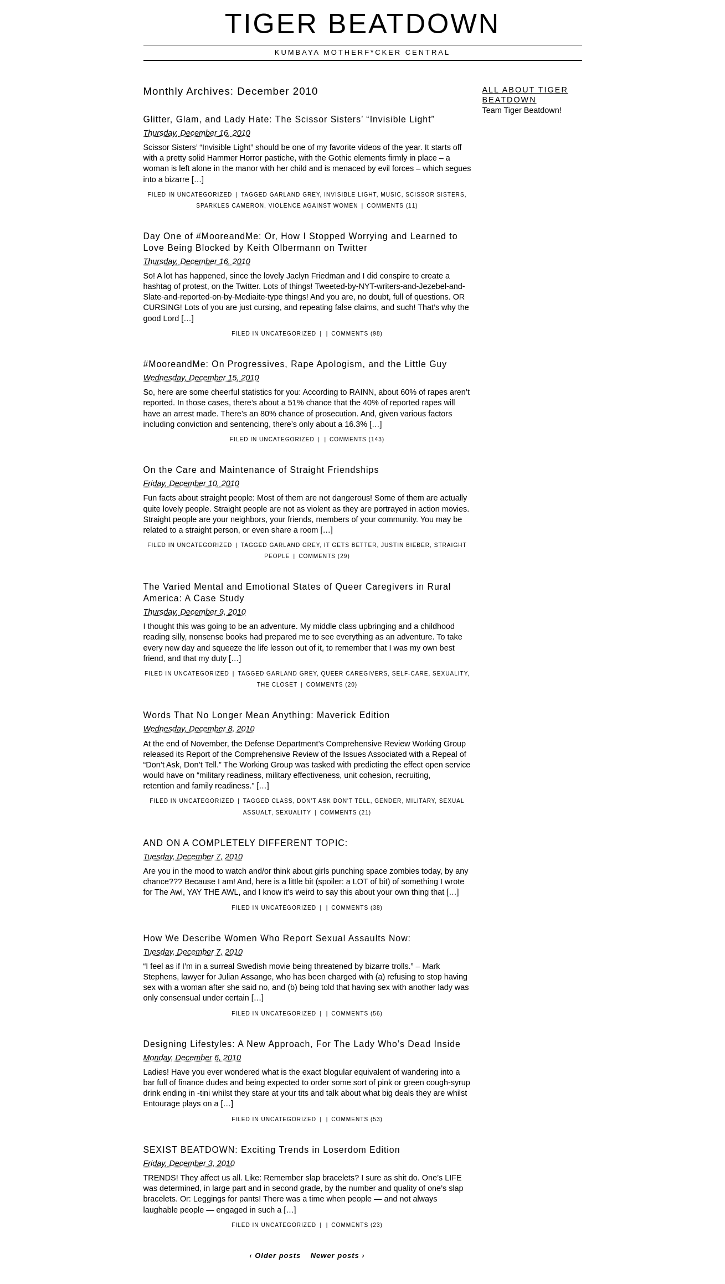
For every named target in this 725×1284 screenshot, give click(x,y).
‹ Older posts (275, 1255)
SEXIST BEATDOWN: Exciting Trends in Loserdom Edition (271, 1149)
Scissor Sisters (434, 195)
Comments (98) (357, 334)
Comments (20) (332, 685)
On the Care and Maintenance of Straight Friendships (261, 470)
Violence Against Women (313, 206)
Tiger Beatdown (362, 23)
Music (391, 195)
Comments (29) (324, 556)
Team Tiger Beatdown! (522, 110)
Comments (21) (346, 812)
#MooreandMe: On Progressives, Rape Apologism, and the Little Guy (295, 364)
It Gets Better (350, 545)
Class (281, 801)
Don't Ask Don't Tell (334, 801)
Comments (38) (357, 908)
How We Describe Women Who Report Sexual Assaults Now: (277, 938)
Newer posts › (338, 1255)
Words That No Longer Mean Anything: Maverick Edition (266, 715)
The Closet (277, 685)
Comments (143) (357, 439)
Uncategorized (205, 195)
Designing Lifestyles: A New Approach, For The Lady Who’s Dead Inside (302, 1044)
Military (420, 801)
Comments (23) (357, 1225)
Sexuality (450, 674)
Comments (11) (392, 206)
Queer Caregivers (354, 674)
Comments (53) (357, 1119)
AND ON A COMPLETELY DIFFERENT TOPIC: (245, 843)
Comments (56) (357, 1013)
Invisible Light (350, 195)
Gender (388, 801)
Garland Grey (295, 195)
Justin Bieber (405, 545)
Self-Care (410, 674)
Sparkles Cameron (230, 206)
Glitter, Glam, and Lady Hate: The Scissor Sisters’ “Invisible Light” (289, 119)
